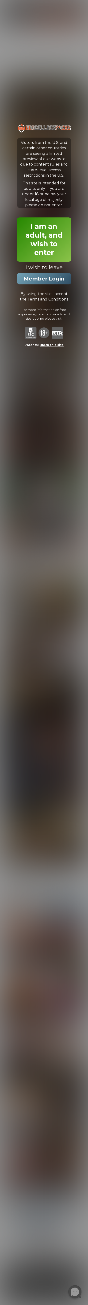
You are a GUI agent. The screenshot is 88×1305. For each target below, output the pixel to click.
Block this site (52, 345)
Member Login (44, 278)
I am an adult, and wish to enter (44, 239)
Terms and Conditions (47, 299)
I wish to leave (44, 267)
